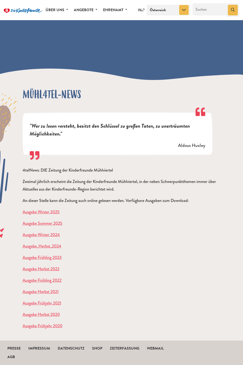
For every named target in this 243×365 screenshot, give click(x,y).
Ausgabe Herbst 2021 (41, 292)
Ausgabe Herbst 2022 (41, 269)
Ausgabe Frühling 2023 (42, 257)
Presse (14, 348)
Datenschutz (71, 348)
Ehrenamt (113, 10)
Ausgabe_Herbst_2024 (42, 246)
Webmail (155, 348)
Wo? (141, 10)
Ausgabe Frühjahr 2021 (42, 303)
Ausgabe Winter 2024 (41, 235)
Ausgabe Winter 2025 (41, 212)
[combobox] (169, 10)
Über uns (55, 10)
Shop (97, 348)
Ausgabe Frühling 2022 (42, 280)
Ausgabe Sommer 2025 (42, 223)
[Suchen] (209, 9)
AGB (11, 357)
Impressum (39, 348)
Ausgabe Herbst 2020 (41, 314)
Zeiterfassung (124, 348)
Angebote (84, 10)
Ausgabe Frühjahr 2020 (42, 326)
